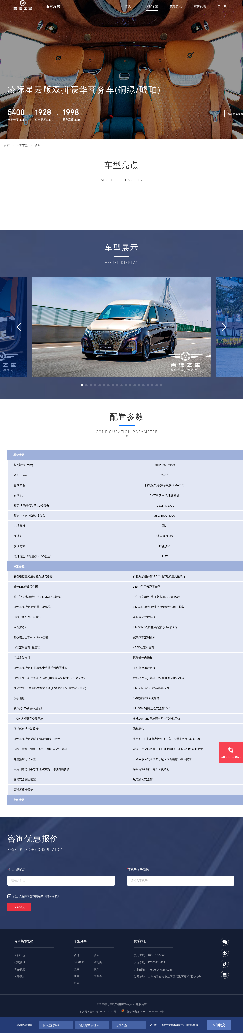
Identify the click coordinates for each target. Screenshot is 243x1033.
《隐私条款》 (52, 896)
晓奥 (96, 969)
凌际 (37, 145)
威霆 (76, 983)
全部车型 (152, 6)
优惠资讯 (176, 6)
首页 (128, 6)
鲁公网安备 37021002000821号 (142, 1011)
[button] (82, 385)
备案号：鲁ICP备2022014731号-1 (99, 1011)
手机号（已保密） (139, 869)
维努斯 (98, 962)
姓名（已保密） (17, 869)
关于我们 (224, 6)
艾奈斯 (98, 976)
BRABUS (79, 962)
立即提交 (19, 907)
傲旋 (76, 969)
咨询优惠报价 (24, 1025)
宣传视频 (200, 6)
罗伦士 (78, 955)
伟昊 (76, 976)
